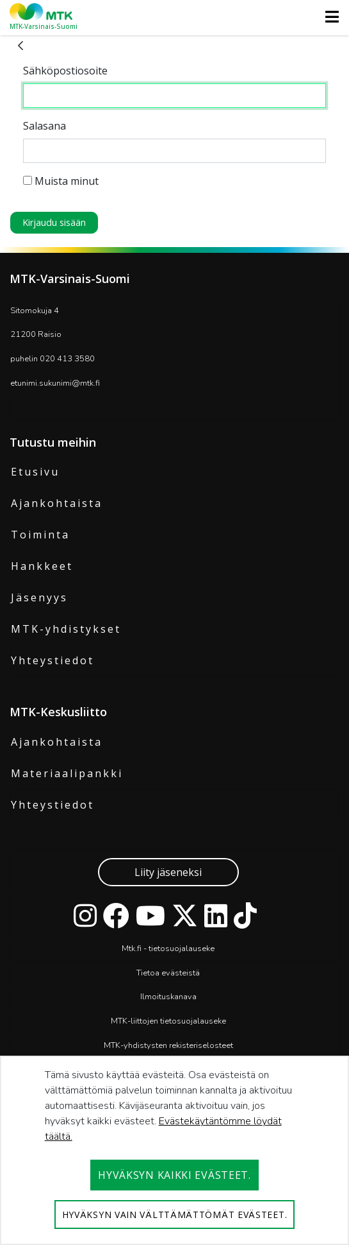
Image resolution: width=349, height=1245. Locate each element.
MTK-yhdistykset (66, 629)
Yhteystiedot (52, 660)
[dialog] (174, 1150)
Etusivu (35, 472)
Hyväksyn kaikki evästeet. (174, 1175)
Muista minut (61, 181)
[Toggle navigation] (328, 16)
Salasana (44, 126)
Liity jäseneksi (168, 872)
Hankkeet (42, 566)
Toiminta (40, 535)
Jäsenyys (39, 597)
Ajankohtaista (56, 503)
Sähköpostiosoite (65, 71)
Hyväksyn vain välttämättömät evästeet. (175, 1214)
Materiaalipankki (67, 773)
